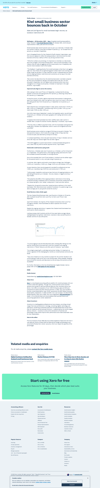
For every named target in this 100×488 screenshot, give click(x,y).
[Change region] (77, 474)
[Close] (87, 478)
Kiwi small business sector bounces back (22, 11)
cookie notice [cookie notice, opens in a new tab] (39, 482)
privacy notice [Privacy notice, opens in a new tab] (47, 482)
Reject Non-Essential (72, 481)
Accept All (72, 484)
